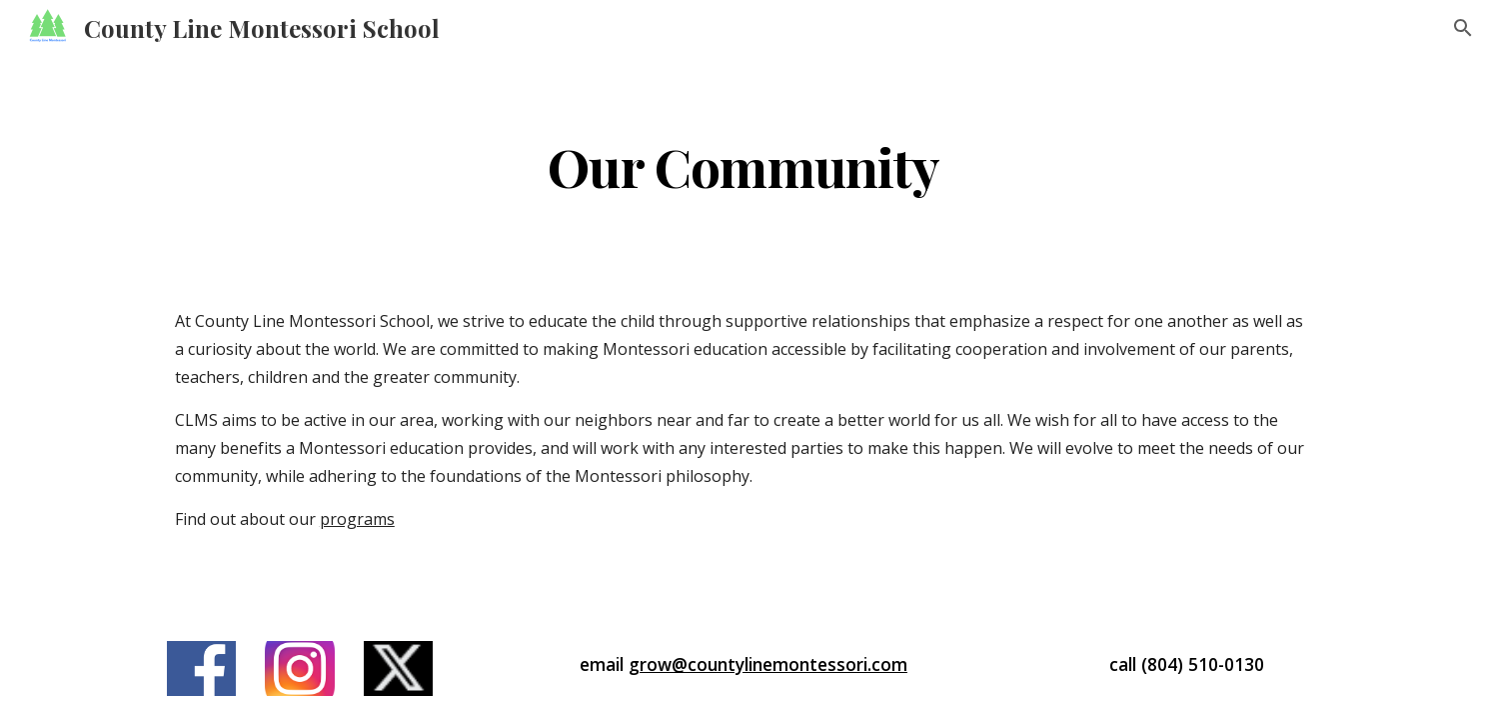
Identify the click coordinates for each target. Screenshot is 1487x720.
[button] (1463, 28)
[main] (743, 165)
